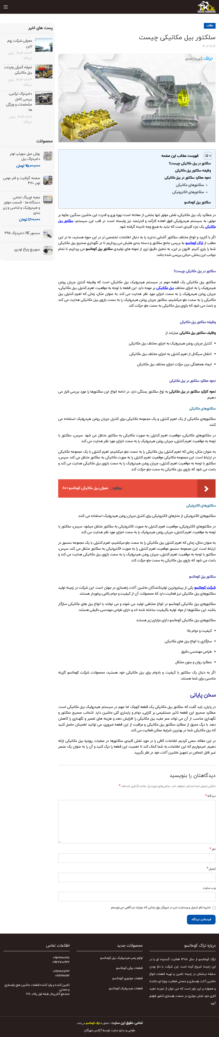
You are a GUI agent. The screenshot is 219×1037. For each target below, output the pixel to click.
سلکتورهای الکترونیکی (188, 192)
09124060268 (61, 958)
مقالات (210, 26)
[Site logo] (206, 6)
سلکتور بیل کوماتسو (197, 202)
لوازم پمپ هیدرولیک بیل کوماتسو (121, 958)
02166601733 (61, 971)
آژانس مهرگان (93, 1030)
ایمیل (211, 868)
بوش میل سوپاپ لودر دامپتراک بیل (25, 156)
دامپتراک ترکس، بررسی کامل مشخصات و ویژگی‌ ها (19, 101)
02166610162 (62, 976)
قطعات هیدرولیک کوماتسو (126, 988)
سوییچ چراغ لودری (27, 249)
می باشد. (88, 1023)
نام (213, 849)
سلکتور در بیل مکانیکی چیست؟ (190, 163)
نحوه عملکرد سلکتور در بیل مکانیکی (187, 177)
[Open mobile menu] (5, 6)
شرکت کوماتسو (205, 587)
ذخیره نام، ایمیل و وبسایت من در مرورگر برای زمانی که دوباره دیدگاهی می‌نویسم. (161, 907)
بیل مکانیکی (165, 288)
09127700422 (60, 962)
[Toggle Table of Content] (205, 156)
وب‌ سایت (209, 888)
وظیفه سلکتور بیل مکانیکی (193, 170)
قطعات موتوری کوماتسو (127, 978)
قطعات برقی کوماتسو (129, 968)
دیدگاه (210, 796)
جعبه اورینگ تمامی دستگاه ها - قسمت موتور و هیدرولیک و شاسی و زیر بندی (21, 205)
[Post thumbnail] (43, 49)
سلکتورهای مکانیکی (190, 185)
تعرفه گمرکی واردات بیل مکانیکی (18, 70)
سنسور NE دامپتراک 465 (22, 233)
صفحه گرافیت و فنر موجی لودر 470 (21, 181)
